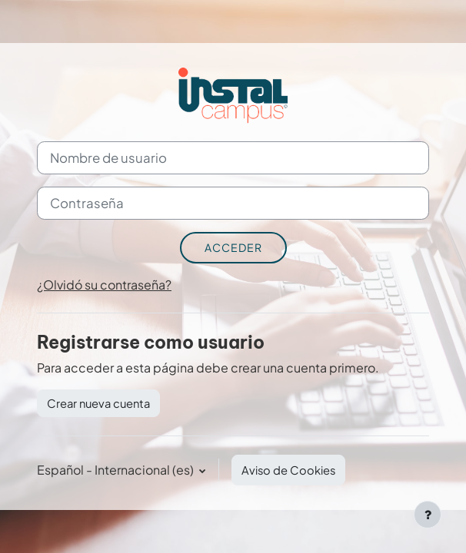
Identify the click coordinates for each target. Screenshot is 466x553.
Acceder (233, 247)
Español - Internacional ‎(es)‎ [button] (116, 470)
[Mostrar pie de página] (427, 514)
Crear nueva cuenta (98, 403)
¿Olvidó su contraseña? (104, 284)
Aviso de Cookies (288, 470)
